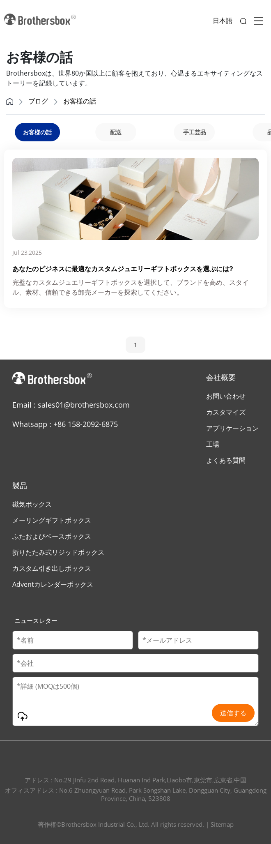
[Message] (135, 701)
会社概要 (221, 377)
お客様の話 (79, 101)
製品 (19, 485)
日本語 (222, 20)
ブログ (38, 101)
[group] (115, 132)
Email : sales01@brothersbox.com (71, 405)
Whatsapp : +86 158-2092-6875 (65, 424)
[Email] (198, 640)
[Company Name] (135, 663)
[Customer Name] (72, 640)
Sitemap (222, 824)
